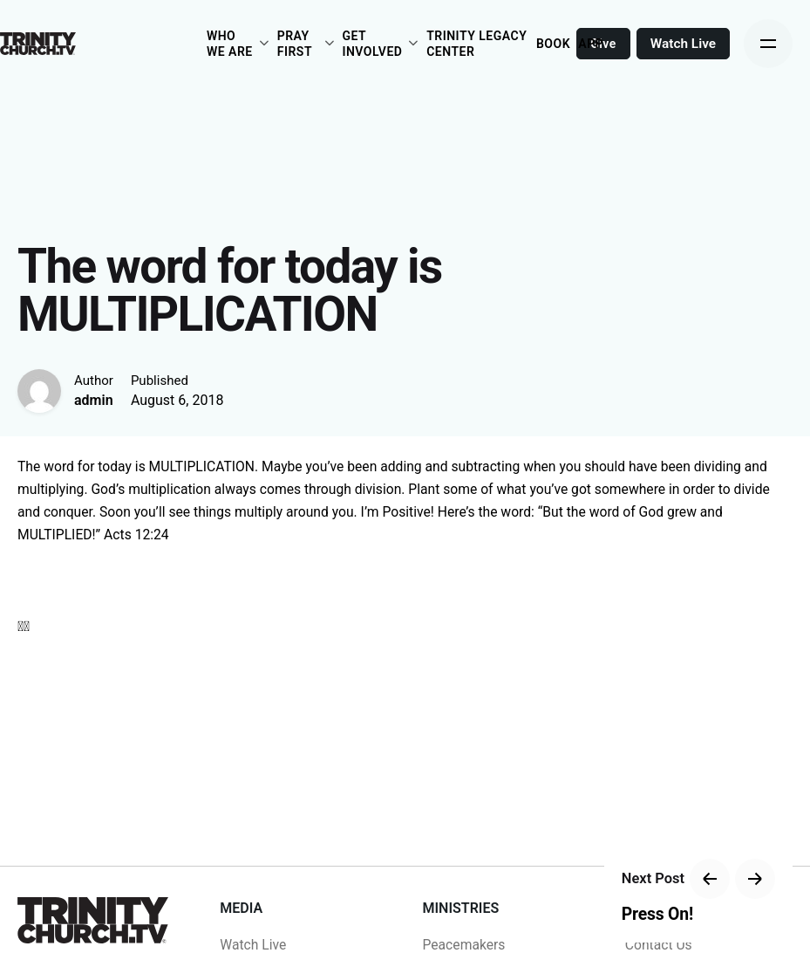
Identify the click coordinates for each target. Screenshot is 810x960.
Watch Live (683, 43)
